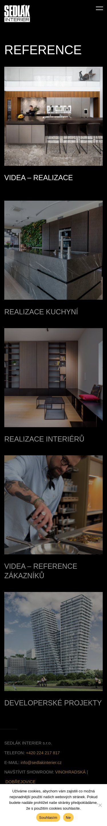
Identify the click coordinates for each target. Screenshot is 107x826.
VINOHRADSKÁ (70, 776)
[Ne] (100, 805)
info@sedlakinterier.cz (41, 767)
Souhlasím (48, 817)
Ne (68, 817)
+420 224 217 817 (43, 757)
